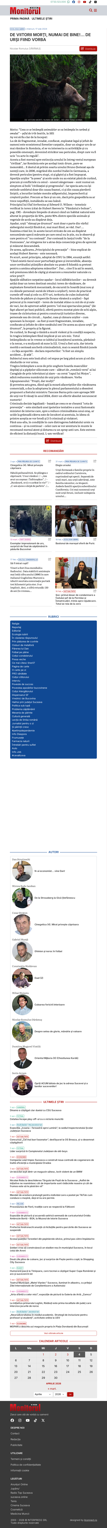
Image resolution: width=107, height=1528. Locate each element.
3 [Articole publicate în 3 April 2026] (68, 1354)
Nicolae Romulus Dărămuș (27, 1019)
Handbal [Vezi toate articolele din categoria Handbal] (21, 1107)
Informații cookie (20, 1470)
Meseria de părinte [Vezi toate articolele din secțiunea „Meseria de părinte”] (22, 712)
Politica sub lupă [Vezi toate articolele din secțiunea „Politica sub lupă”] (21, 705)
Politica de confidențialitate (26, 1464)
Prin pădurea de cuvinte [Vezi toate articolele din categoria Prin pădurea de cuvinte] (28, 462)
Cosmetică (17, 1509)
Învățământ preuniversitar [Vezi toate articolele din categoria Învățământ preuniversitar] (29, 1125)
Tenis (14, 1501)
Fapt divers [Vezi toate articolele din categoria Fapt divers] (25, 540)
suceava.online (19, 1496)
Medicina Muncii (20, 1513)
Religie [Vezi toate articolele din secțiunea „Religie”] (15, 623)
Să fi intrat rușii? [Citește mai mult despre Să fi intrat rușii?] (19, 563)
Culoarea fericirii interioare (50, 1004)
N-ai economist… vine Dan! (50, 871)
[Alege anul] (60, 1394)
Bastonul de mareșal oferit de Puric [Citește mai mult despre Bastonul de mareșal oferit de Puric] (75, 543)
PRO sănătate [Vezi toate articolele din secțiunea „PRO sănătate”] (19, 673)
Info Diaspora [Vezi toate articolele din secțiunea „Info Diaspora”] (19, 734)
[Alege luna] (43, 1394)
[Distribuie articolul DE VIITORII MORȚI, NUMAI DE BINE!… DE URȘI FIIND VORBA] (88, 49)
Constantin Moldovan (24, 966)
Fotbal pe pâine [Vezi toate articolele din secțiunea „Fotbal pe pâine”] (20, 652)
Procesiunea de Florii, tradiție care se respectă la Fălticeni (42, 1206)
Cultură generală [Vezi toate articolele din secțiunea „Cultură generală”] (21, 716)
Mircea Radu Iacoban (24, 886)
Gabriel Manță (20, 939)
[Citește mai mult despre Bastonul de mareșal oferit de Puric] (76, 521)
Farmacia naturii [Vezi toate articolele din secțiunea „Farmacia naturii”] (20, 741)
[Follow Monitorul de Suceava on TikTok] (35, 1420)
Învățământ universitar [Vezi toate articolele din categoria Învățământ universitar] (28, 1312)
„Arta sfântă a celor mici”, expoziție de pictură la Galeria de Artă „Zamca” (51, 1294)
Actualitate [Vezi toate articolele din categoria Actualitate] (69, 591)
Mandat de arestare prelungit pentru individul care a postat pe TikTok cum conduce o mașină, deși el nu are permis (51, 1196)
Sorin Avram (19, 1073)
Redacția (15, 1439)
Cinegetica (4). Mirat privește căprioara (57, 924)
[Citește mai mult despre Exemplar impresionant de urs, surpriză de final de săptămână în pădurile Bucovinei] (31, 521)
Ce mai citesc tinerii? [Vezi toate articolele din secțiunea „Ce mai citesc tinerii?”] (23, 662)
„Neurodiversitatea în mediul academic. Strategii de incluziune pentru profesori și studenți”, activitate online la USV (48, 1316)
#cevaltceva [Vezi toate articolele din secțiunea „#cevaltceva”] (18, 755)
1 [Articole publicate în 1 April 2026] (43, 1354)
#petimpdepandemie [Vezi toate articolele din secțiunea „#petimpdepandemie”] (23, 730)
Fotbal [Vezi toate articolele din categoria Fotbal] (20, 1116)
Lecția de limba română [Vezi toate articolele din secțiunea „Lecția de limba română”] (24, 719)
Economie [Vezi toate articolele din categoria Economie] (21, 1157)
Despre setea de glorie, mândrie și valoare (58, 1031)
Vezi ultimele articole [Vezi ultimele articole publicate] (53, 1333)
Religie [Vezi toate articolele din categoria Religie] (20, 1204)
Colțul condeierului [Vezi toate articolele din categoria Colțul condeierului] (28, 560)
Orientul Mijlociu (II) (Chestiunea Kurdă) (56, 1058)
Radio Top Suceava (22, 1492)
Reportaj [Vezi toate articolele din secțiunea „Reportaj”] (16, 627)
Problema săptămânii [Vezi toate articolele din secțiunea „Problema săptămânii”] (23, 709)
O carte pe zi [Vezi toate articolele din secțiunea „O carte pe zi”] (19, 670)
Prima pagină (19, 18)
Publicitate (16, 1445)
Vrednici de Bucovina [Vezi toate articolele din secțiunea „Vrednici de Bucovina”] (24, 698)
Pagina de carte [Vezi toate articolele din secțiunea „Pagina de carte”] (20, 666)
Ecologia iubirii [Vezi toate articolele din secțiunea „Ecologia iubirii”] (20, 634)
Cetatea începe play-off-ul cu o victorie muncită (36, 1119)
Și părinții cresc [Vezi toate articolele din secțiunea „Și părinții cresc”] (20, 727)
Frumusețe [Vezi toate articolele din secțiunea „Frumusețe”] (18, 737)
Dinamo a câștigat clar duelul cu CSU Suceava (35, 1110)
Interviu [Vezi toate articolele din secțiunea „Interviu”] (16, 680)
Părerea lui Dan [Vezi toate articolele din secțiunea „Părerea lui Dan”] (20, 648)
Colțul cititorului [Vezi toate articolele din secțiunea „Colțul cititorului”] (20, 677)
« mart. (52, 1388)
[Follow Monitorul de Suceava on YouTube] (28, 1420)
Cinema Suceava (20, 1505)
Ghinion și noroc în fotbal (48, 951)
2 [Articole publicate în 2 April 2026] (56, 1354)
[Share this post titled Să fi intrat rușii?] (48, 560)
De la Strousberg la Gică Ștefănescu (55, 897)
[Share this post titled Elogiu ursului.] (94, 461)
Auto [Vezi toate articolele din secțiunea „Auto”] (14, 748)
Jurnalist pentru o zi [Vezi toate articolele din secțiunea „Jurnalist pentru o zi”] (23, 723)
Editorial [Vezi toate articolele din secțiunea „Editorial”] (16, 630)
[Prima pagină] (25, 10)
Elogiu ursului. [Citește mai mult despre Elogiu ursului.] (63, 465)
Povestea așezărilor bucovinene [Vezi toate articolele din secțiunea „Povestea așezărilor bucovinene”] (29, 687)
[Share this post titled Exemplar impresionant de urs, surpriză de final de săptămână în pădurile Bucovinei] (48, 540)
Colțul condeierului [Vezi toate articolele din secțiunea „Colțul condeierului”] (22, 655)
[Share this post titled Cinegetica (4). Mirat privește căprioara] (48, 461)
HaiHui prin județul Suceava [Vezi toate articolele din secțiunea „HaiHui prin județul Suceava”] (27, 702)
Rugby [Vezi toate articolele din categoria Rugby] (20, 1268)
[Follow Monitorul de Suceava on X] (43, 1420)
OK (70, 1394)
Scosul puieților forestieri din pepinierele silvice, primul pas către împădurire (52, 1238)
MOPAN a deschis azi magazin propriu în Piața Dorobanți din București (49, 1326)
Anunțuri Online (19, 1484)
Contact (15, 1433)
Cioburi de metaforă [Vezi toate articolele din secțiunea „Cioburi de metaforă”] (23, 645)
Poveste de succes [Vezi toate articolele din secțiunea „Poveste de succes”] (22, 684)
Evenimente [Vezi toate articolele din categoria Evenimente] (22, 1177)
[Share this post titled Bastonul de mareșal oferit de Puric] (94, 540)
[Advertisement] (53, 804)
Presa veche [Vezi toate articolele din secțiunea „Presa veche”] (19, 659)
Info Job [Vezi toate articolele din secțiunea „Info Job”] (16, 752)
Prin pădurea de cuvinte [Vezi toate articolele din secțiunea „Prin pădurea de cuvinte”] (25, 641)
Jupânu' (15, 1488)
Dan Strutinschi (21, 859)
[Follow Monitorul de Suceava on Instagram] (19, 1420)
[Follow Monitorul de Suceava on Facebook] (12, 1420)
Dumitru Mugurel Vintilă (26, 1046)
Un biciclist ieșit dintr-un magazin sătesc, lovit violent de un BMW (46, 1171)
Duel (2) (39, 978)
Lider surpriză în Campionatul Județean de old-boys (38, 1151)
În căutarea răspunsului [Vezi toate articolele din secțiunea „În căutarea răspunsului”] (25, 637)
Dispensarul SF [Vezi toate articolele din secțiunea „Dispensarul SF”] (20, 695)
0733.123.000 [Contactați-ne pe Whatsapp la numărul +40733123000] (60, 1)
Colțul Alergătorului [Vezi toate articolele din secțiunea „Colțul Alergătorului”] (22, 691)
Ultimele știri (42, 18)
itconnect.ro (90, 1520)
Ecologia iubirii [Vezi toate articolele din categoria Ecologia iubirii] (71, 540)
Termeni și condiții (21, 1458)
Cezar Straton (19, 912)
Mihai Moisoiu (20, 993)
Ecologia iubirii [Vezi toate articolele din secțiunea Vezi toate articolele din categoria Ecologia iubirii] (17, 29)
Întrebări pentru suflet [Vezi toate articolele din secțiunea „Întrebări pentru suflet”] (24, 744)
